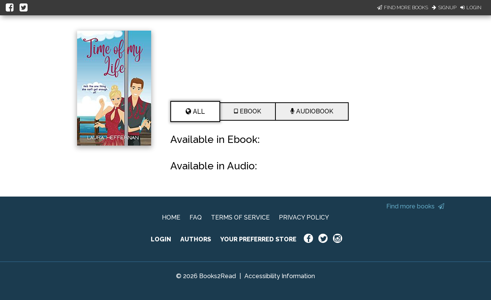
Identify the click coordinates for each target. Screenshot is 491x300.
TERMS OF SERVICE (240, 217)
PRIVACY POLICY (304, 217)
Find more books (415, 206)
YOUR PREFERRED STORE (258, 239)
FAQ (195, 217)
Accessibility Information (279, 276)
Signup (444, 7)
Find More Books (402, 7)
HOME (171, 217)
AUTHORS (195, 239)
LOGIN (161, 239)
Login (470, 7)
